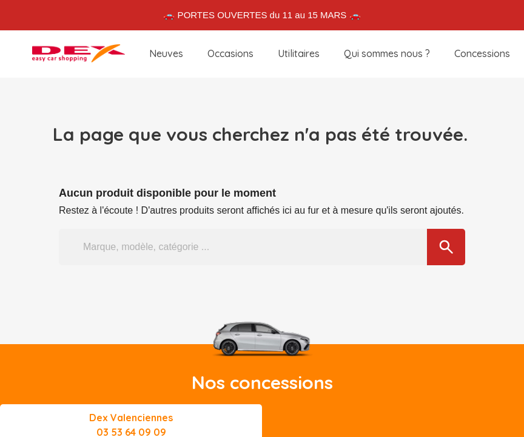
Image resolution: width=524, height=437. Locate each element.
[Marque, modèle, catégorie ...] (262, 247)
